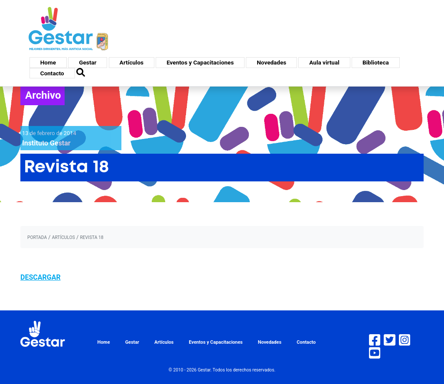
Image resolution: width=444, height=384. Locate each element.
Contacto (52, 73)
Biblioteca (375, 62)
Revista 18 (91, 237)
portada (37, 237)
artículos (63, 237)
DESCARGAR (40, 277)
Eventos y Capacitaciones (200, 62)
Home (48, 62)
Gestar (87, 62)
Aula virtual (324, 62)
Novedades (271, 62)
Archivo (43, 95)
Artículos (132, 62)
